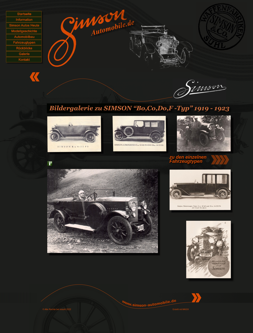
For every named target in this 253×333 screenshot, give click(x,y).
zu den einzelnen (188, 157)
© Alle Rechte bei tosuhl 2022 (56, 309)
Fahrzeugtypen (185, 161)
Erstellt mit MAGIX (181, 309)
